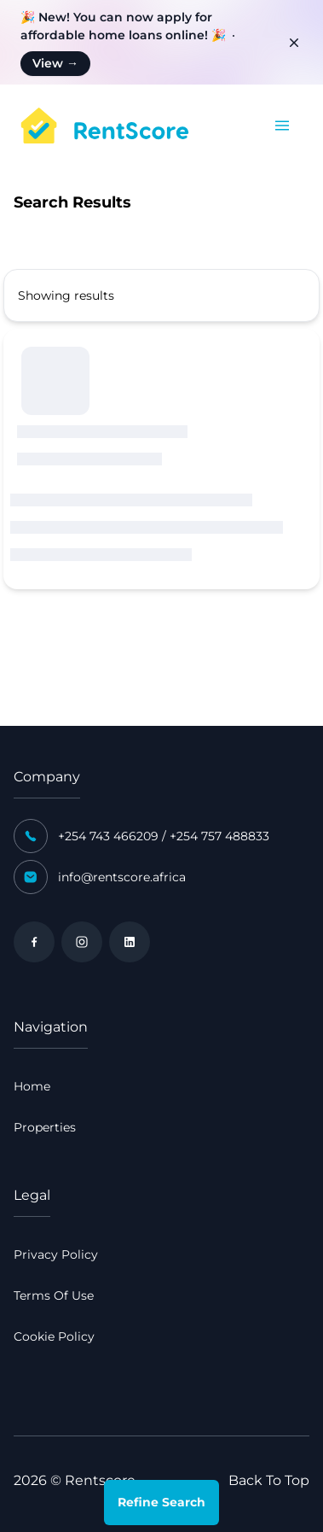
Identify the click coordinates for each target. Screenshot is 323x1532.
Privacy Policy (56, 1254)
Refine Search (161, 1502)
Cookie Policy (54, 1336)
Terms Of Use (54, 1295)
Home (32, 1086)
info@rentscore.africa (122, 877)
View (55, 63)
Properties (45, 1127)
